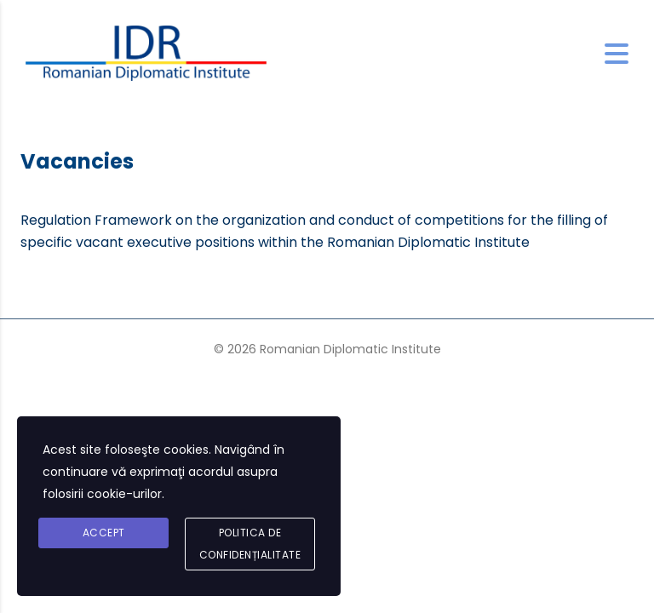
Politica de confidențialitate (250, 543)
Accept (104, 532)
